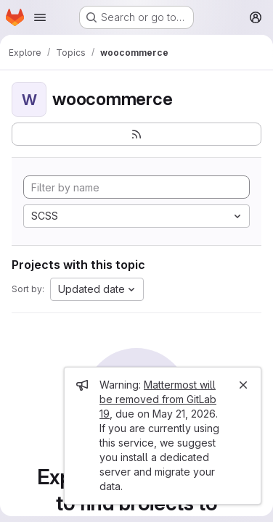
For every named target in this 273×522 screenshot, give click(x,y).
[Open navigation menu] (40, 17)
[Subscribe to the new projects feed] (136, 134)
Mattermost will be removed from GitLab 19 (157, 399)
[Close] (243, 385)
